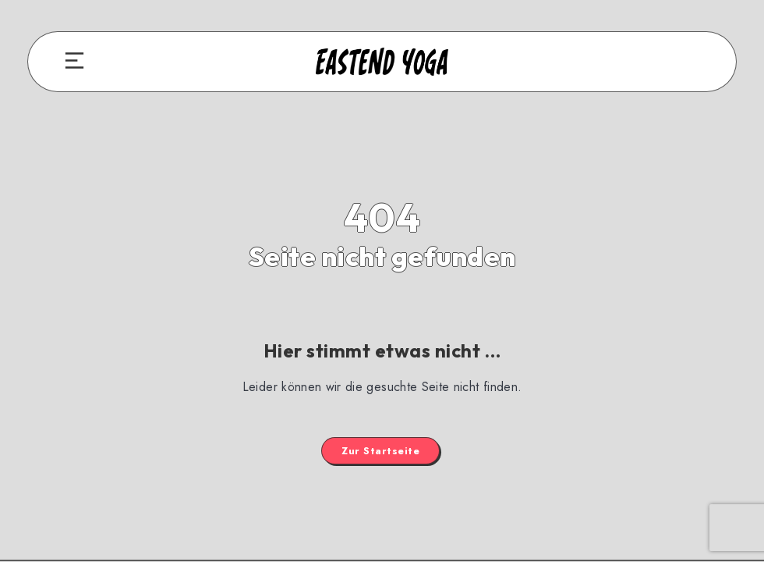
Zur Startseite (380, 450)
